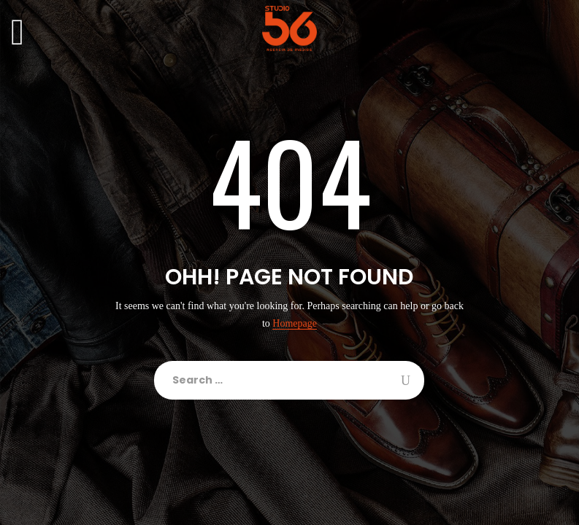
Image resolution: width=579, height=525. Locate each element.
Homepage (294, 324)
